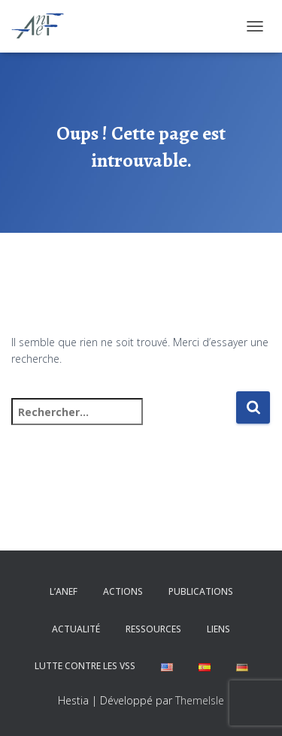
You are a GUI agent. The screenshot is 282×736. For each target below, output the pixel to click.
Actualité (76, 629)
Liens (218, 629)
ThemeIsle (199, 700)
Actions (123, 591)
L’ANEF (63, 591)
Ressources (153, 629)
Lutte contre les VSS (85, 665)
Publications (200, 591)
